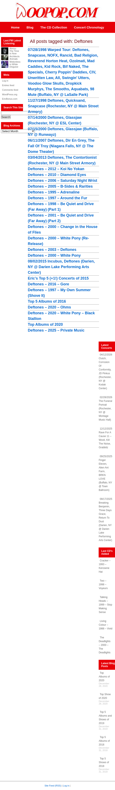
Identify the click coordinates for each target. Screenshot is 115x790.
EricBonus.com (9, 99)
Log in (5, 80)
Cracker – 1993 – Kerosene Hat (104, 566)
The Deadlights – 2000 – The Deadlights (104, 645)
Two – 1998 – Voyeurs (103, 584)
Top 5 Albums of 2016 (47, 301)
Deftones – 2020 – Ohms (49, 307)
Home (15, 27)
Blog (30, 27)
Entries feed (8, 85)
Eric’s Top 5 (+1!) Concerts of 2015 (58, 278)
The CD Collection (53, 27)
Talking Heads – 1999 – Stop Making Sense (105, 605)
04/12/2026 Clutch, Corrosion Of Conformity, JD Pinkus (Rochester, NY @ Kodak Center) (105, 371)
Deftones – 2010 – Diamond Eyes (57, 175)
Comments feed (10, 90)
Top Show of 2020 (105, 696)
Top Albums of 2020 (45, 324)
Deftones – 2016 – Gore (48, 284)
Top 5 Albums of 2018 (104, 741)
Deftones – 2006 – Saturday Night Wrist (62, 180)
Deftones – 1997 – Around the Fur (57, 198)
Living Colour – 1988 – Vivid (105, 625)
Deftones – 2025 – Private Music (56, 330)
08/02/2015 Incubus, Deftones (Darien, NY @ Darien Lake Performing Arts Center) (61, 267)
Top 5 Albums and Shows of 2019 (105, 718)
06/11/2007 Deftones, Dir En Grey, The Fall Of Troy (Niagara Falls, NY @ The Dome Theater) (61, 146)
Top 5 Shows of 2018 (104, 762)
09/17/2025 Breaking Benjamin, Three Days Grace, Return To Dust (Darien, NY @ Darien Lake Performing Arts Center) (105, 520)
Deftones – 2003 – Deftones (52, 250)
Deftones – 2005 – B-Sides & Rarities (60, 186)
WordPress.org (9, 94)
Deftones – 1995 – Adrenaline (53, 192)
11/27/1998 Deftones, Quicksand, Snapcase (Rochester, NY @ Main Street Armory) (63, 106)
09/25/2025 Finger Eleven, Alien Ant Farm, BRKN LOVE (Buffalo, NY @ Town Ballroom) (105, 473)
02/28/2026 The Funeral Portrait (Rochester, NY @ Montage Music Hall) (105, 408)
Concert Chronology (89, 27)
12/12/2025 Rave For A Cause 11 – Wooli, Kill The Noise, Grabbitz (105, 438)
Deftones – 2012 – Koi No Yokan (56, 169)
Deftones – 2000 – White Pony (54, 255)
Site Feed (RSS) (53, 785)
